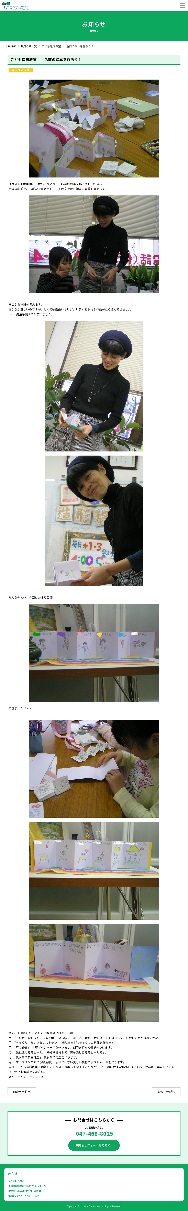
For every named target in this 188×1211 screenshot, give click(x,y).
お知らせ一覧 (29, 46)
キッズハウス (21, 70)
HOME (12, 46)
